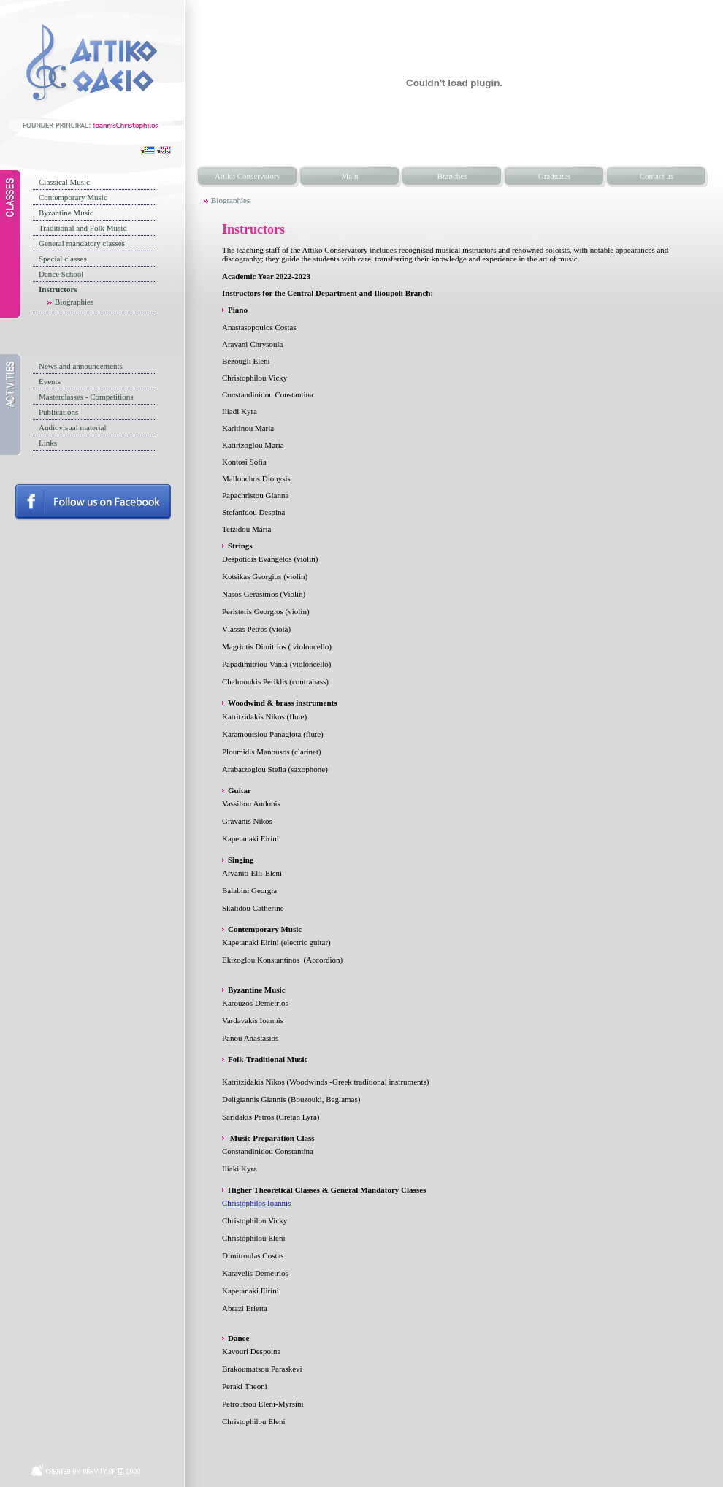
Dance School (61, 274)
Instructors (58, 289)
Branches (452, 176)
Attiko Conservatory (247, 176)
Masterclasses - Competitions (86, 396)
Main (349, 176)
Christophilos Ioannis (256, 1203)
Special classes (63, 258)
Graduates (554, 176)
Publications (58, 412)
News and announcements (81, 366)
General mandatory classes (82, 243)
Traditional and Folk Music (82, 227)
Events (50, 381)
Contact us (657, 176)
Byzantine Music (66, 212)
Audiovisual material (73, 427)
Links (48, 442)
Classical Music (64, 181)
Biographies (74, 301)
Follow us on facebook (93, 502)
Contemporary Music (73, 197)
